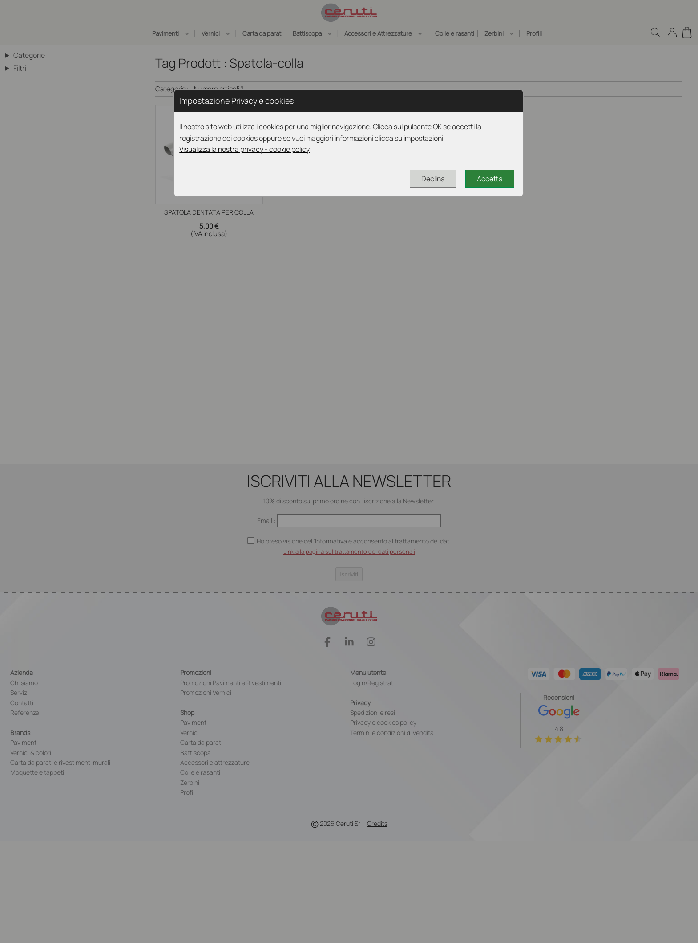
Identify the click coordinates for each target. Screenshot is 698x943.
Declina (433, 179)
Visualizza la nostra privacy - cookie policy (244, 149)
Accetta (490, 179)
